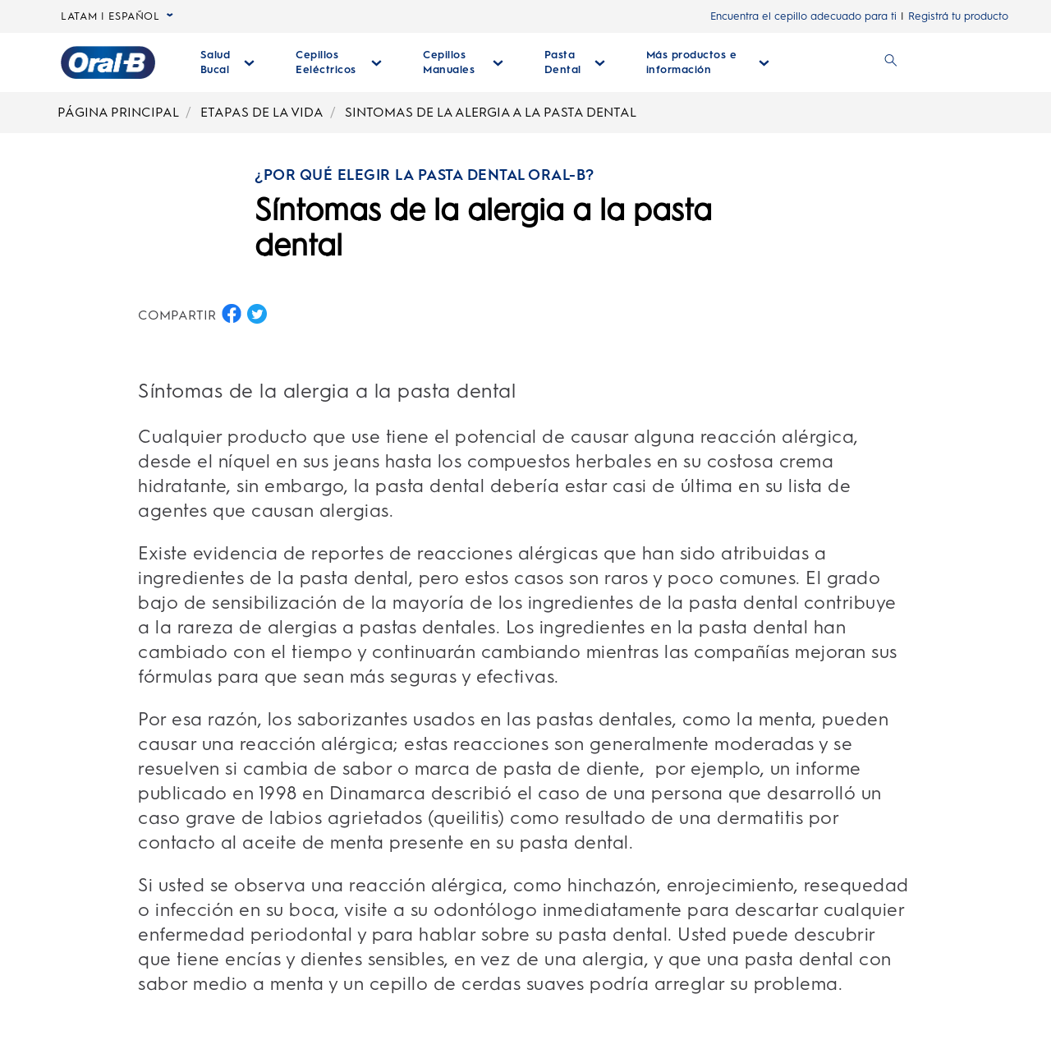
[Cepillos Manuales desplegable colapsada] (463, 62)
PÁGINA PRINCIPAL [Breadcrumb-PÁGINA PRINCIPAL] (118, 112)
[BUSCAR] (890, 62)
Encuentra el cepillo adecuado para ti (803, 16)
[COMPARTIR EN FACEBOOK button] (231, 314)
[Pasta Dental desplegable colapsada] (574, 62)
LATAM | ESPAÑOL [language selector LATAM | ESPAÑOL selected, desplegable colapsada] (117, 16)
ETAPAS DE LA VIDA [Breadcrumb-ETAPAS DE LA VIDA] (262, 112)
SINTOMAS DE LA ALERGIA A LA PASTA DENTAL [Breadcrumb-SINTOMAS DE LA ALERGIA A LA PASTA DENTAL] (490, 112)
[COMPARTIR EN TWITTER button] (257, 314)
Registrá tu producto (958, 16)
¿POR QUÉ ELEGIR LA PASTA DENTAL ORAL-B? (424, 175)
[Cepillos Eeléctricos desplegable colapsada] (339, 62)
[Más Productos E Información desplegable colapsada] (708, 62)
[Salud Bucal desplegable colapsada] (227, 62)
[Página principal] (108, 62)
